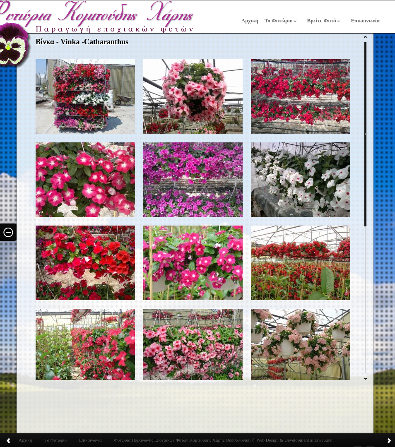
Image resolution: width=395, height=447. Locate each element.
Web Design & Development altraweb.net (293, 439)
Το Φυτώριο (279, 20)
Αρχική (249, 20)
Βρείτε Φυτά (322, 20)
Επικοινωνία (365, 20)
